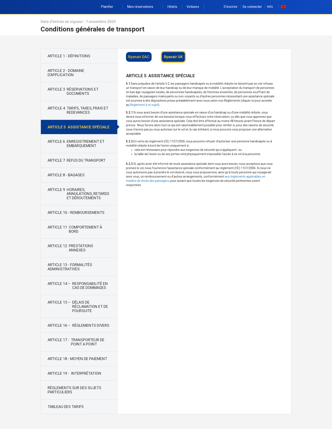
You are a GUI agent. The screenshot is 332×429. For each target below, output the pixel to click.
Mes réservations (142, 7)
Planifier (109, 7)
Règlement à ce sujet (144, 105)
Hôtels (172, 7)
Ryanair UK (173, 57)
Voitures (193, 7)
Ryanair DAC (138, 57)
